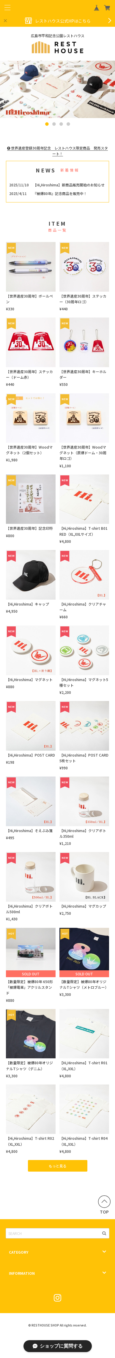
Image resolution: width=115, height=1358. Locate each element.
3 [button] (61, 124)
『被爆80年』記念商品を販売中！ (60, 193)
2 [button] (54, 124)
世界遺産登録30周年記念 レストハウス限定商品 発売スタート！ (57, 150)
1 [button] (47, 124)
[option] (57, 89)
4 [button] (68, 124)
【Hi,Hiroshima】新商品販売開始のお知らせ (69, 184)
